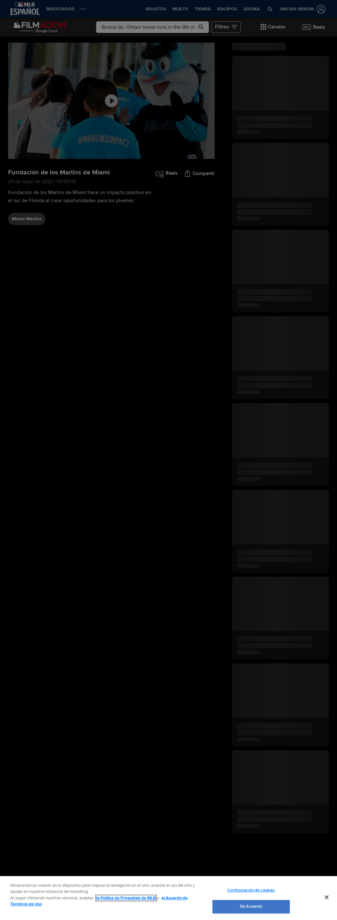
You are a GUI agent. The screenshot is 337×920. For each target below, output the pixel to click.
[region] (168, 898)
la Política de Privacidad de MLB (126, 898)
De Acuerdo (251, 906)
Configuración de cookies (251, 890)
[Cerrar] (327, 897)
